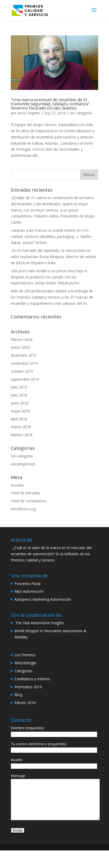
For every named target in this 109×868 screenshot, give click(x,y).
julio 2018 (19, 395)
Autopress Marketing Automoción (42, 599)
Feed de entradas (25, 492)
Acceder (17, 485)
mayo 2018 (20, 411)
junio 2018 (19, 403)
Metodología (25, 662)
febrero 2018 (21, 434)
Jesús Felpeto (29, 113)
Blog (18, 694)
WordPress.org (23, 508)
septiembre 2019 (25, 379)
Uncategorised (23, 464)
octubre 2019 (22, 371)
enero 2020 (20, 347)
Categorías (23, 670)
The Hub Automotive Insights (39, 622)
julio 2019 (19, 387)
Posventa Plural (27, 583)
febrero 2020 (21, 339)
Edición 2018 (25, 702)
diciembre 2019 (23, 355)
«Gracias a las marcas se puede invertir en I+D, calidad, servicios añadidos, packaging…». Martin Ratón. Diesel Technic (51, 236)
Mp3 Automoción (29, 591)
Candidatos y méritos (32, 678)
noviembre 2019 (24, 363)
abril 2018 (19, 419)
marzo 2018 (21, 426)
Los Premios (25, 654)
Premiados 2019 (28, 686)
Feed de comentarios (28, 500)
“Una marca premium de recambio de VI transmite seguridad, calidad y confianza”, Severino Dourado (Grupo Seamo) (50, 104)
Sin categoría (80, 113)
